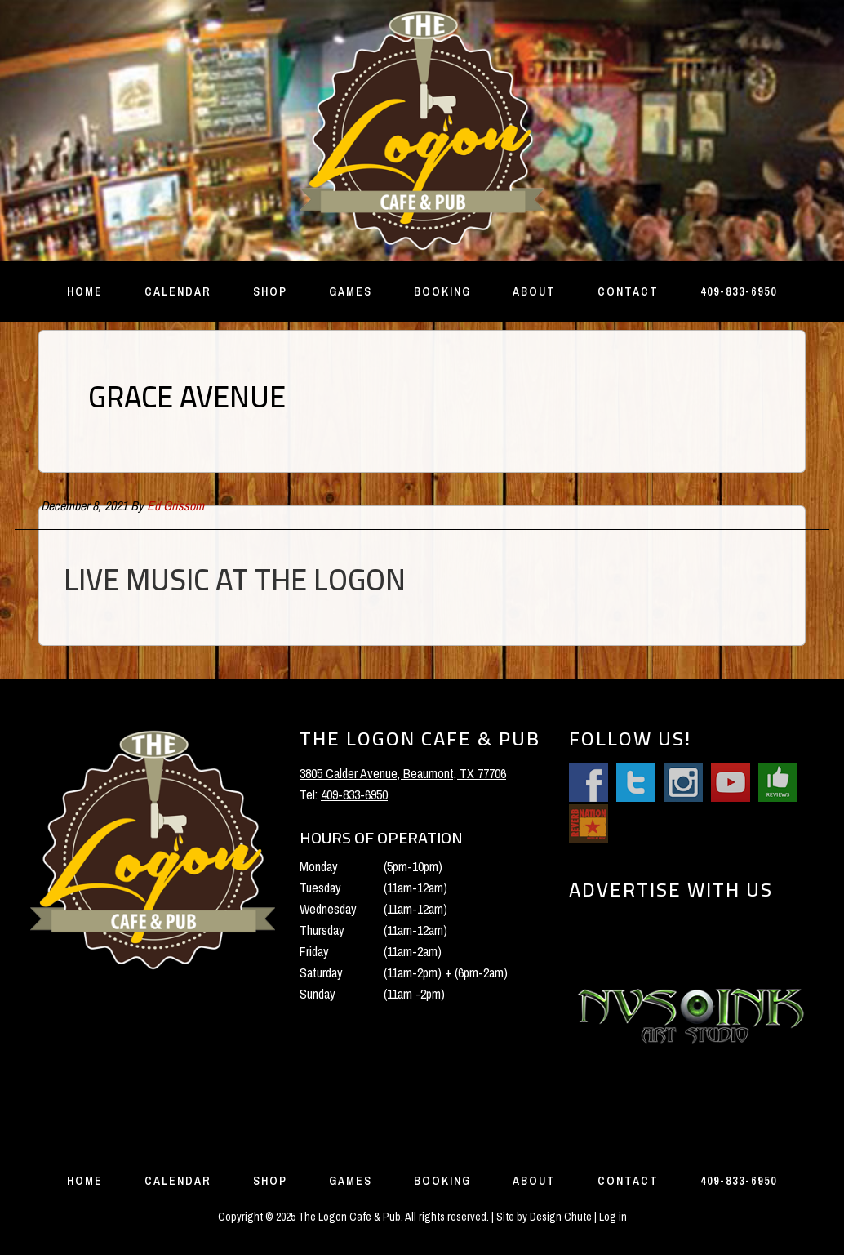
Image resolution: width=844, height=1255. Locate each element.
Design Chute (561, 1216)
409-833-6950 (354, 794)
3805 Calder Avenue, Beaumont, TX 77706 (403, 773)
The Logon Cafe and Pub (422, 130)
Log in (613, 1216)
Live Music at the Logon (235, 579)
